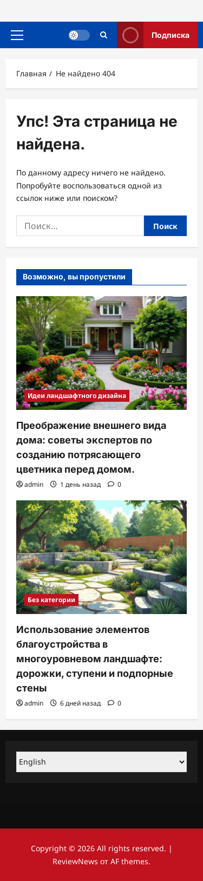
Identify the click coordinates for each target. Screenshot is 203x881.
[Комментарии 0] (114, 484)
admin (33, 484)
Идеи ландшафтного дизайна (77, 395)
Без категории (51, 599)
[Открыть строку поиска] (103, 34)
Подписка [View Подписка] (153, 35)
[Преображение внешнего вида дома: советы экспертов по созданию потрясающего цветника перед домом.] (101, 353)
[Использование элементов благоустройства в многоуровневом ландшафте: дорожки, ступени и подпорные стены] (101, 557)
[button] (17, 35)
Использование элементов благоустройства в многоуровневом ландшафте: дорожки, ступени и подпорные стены (94, 659)
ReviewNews (75, 861)
